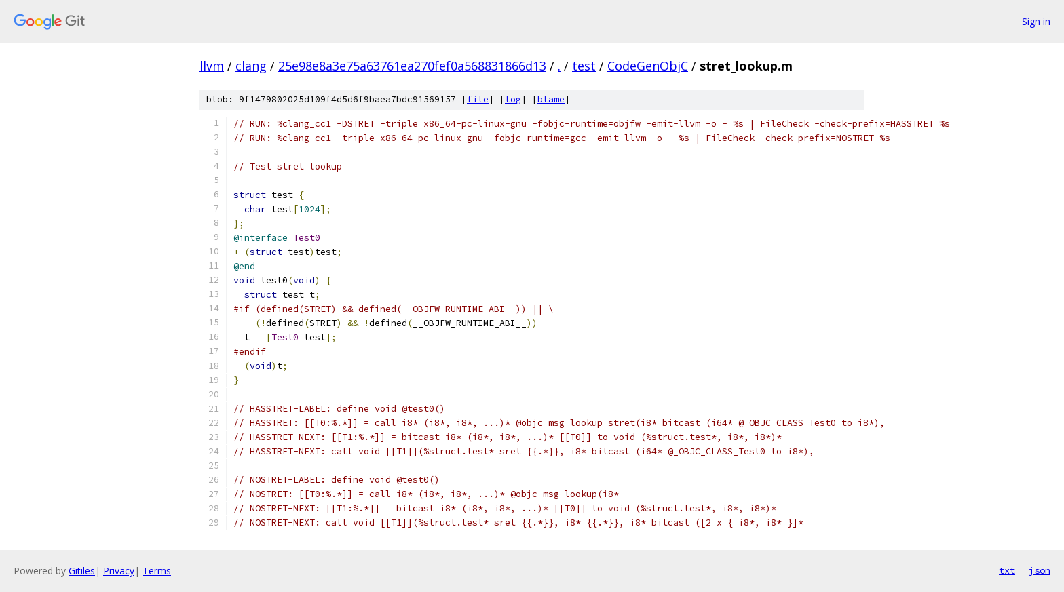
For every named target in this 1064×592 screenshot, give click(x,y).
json (1039, 570)
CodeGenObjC (647, 66)
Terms (156, 570)
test (584, 66)
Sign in (1036, 21)
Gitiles (82, 570)
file (478, 99)
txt (1007, 570)
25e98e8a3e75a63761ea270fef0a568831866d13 (412, 66)
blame (551, 99)
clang (251, 66)
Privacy (118, 570)
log (513, 99)
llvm (212, 66)
